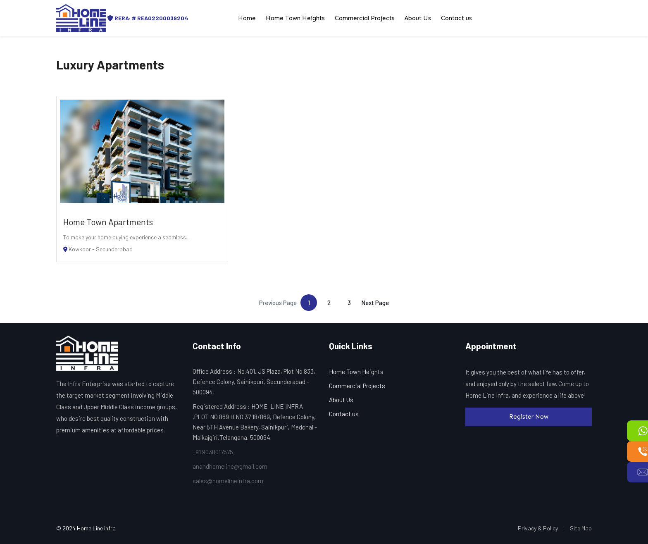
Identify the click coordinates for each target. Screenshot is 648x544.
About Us (418, 18)
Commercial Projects (365, 18)
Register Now (528, 416)
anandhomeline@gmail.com (230, 466)
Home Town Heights (295, 18)
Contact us (456, 18)
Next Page (375, 302)
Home (247, 18)
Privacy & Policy (538, 528)
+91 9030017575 (213, 452)
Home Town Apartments (108, 222)
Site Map (581, 528)
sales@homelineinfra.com (228, 480)
